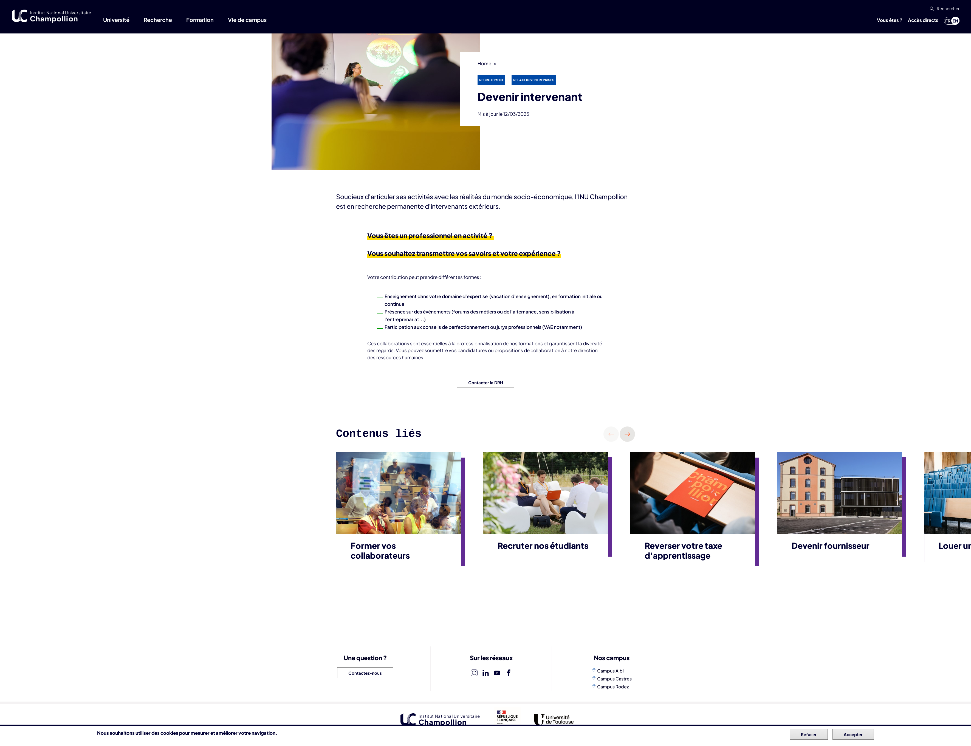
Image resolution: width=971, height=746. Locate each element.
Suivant (627, 434)
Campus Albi (610, 671)
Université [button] (116, 19)
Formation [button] (200, 19)
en (955, 20)
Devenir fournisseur (831, 545)
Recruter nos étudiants (543, 545)
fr (947, 20)
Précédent (611, 434)
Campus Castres (614, 679)
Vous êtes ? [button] (889, 20)
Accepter (853, 734)
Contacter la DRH (485, 382)
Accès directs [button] (923, 20)
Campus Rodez (613, 687)
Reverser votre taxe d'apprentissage (683, 550)
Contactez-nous (365, 673)
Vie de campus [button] (247, 19)
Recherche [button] (158, 19)
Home (484, 63)
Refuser (809, 734)
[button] (943, 8)
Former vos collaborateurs (380, 550)
